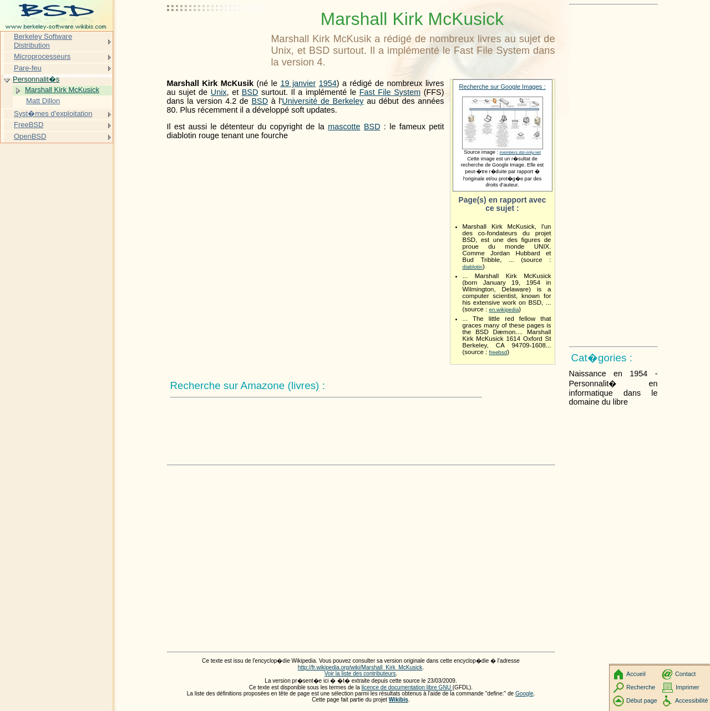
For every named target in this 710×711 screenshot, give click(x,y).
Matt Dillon (43, 101)
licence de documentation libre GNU (407, 687)
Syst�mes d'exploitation (53, 113)
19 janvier (298, 83)
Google (524, 693)
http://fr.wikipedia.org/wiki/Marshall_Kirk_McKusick (360, 667)
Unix (219, 92)
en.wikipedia (504, 309)
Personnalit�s (36, 79)
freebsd (498, 352)
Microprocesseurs (42, 56)
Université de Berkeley (322, 101)
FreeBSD (28, 124)
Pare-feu (28, 68)
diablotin (473, 267)
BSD (250, 92)
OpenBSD (30, 136)
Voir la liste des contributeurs (360, 673)
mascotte (344, 126)
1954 (328, 83)
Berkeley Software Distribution (43, 40)
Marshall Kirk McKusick (62, 89)
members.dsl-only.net (520, 152)
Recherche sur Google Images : (502, 86)
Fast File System (389, 92)
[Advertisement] (217, 36)
